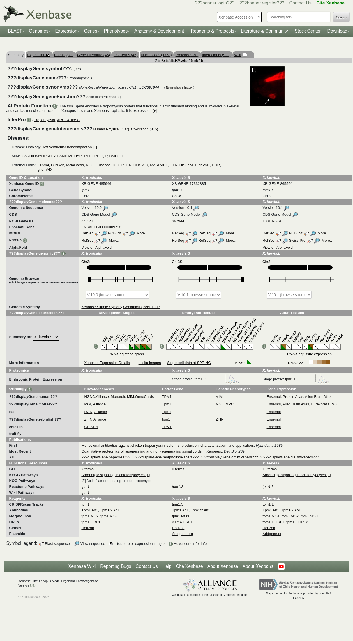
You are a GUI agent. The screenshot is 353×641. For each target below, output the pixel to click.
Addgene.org (182, 534)
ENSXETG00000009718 (101, 227)
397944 (178, 221)
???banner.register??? (261, 3)
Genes (90, 31)
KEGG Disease (98, 165)
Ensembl (274, 397)
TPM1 (167, 397)
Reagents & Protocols (212, 31)
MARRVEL (159, 165)
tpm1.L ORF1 (273, 522)
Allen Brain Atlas (318, 397)
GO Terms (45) (126, 55)
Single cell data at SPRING (189, 363)
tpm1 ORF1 (90, 522)
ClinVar (43, 165)
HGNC (89, 397)
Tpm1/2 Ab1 (110, 510)
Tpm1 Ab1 (89, 510)
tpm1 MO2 (89, 516)
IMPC (229, 404)
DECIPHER (122, 165)
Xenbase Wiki (82, 566)
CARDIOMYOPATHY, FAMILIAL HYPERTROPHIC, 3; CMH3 (70, 156)
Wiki (240, 55)
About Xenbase (222, 566)
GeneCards (144, 397)
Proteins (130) (187, 55)
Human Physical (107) (111, 129)
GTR (173, 165)
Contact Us (300, 3)
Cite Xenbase (189, 566)
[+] (155, 111)
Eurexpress (320, 404)
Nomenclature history (179, 87)
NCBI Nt (114, 233)
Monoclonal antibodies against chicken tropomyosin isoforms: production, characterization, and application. (167, 445)
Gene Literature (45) (93, 55)
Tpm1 (166, 404)
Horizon (87, 528)
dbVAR (204, 165)
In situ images (150, 363)
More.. (142, 233)
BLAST (15, 31)
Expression (66, 31)
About (258, 566)
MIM (130, 397)
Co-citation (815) (144, 129)
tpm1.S (217, 379)
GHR (216, 165)
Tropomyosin (44, 120)
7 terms (87, 469)
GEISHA (91, 427)
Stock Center (307, 31)
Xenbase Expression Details (107, 363)
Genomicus (132, 307)
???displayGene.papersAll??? (105, 457)
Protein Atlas (293, 397)
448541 (87, 221)
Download (337, 31)
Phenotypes (116, 31)
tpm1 (166, 419)
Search (341, 17)
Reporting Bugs (115, 566)
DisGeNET (188, 165)
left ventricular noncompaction (67, 147)
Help (167, 566)
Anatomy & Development (159, 31)
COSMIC (140, 165)
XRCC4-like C (68, 120)
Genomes (38, 31)
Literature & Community (264, 31)
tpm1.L (307, 379)
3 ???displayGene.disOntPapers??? (289, 457)
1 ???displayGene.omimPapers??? (229, 457)
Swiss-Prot (297, 240)
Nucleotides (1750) (156, 55)
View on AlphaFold (96, 247)
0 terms (178, 469)
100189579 (271, 221)
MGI (87, 404)
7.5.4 (33, 585)
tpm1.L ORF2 (297, 522)
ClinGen (57, 165)
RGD (88, 412)
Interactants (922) (216, 55)
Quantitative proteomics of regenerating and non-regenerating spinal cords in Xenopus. (151, 451)
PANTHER (151, 307)
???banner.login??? (214, 3)
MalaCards (75, 165)
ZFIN (88, 419)
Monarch (118, 397)
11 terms (269, 469)
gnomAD (45, 169)
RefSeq (87, 233)
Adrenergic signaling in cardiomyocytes (113, 475)
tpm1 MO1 (271, 516)
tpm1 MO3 (108, 516)
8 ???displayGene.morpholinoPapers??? (166, 457)
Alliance (102, 397)
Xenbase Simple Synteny (101, 307)
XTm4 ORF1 (182, 522)
